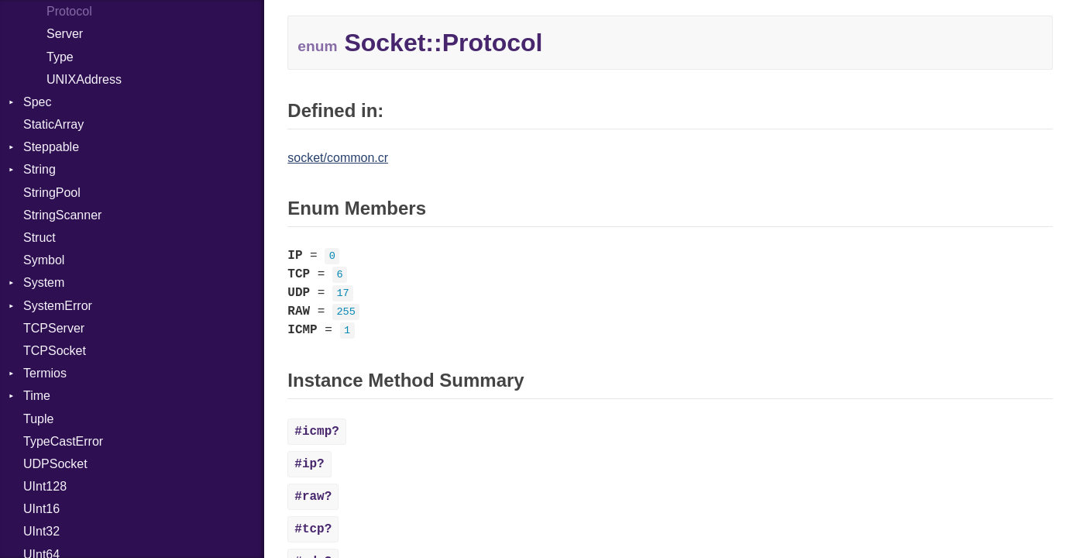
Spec (37, 101)
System (43, 282)
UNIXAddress (84, 79)
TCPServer (53, 328)
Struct (39, 237)
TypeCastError (63, 441)
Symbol (43, 260)
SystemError (57, 305)
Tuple (38, 418)
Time (36, 395)
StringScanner (62, 215)
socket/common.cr (337, 157)
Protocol (69, 11)
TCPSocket (54, 350)
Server (64, 33)
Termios (45, 373)
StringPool (52, 192)
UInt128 (45, 486)
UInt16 (41, 508)
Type (60, 57)
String (39, 169)
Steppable (51, 146)
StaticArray (53, 124)
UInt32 (41, 531)
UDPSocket (55, 463)
